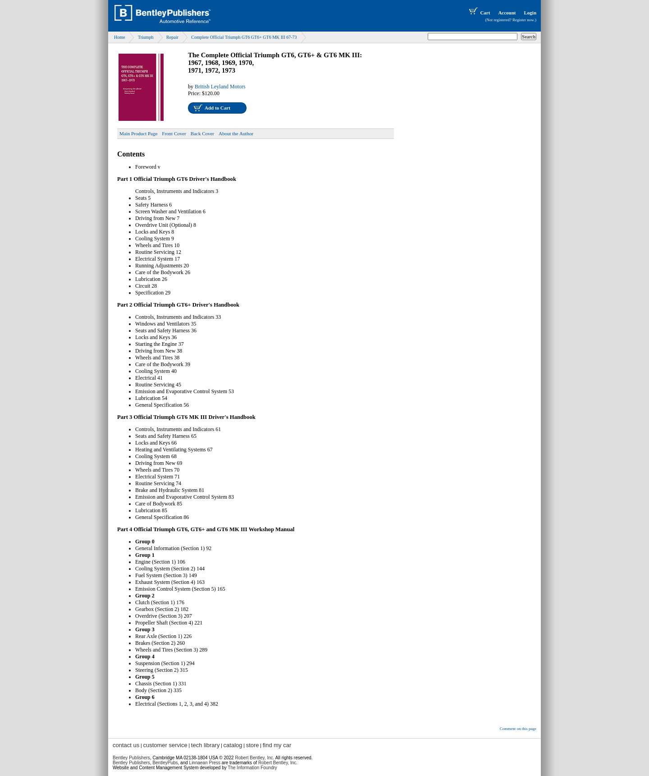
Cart (478, 12)
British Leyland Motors (220, 86)
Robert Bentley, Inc (254, 757)
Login (530, 12)
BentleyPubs (165, 762)
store (252, 745)
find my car (277, 745)
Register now (523, 20)
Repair (172, 37)
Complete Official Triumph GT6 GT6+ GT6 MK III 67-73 (244, 37)
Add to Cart (217, 107)
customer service (165, 745)
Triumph (146, 37)
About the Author (236, 133)
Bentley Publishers (131, 757)
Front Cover (174, 133)
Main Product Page (138, 133)
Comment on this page (518, 728)
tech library (205, 745)
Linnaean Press (205, 762)
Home (119, 37)
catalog (233, 745)
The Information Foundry (252, 767)
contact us (126, 745)
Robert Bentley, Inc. (277, 762)
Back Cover (202, 133)
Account (507, 12)
